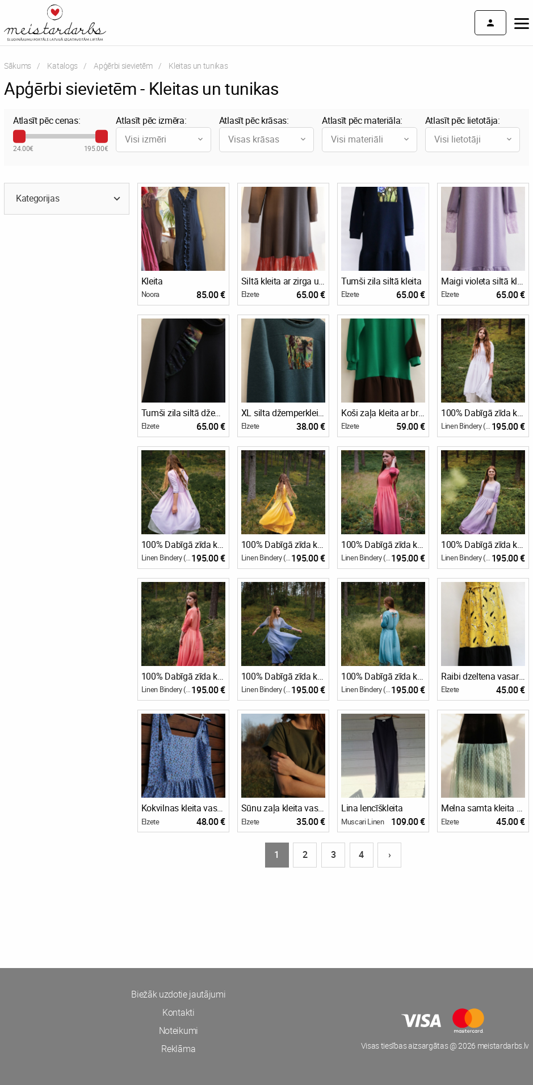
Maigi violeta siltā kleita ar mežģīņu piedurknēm (483, 281)
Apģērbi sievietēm (123, 65)
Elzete (250, 294)
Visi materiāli (370, 139)
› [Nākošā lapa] (389, 854)
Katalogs (62, 65)
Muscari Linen (362, 821)
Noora (150, 294)
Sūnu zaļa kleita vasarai (283, 808)
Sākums (17, 65)
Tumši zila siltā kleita (381, 281)
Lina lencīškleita (372, 808)
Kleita (152, 281)
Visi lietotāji (474, 139)
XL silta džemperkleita (283, 413)
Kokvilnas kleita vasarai (183, 808)
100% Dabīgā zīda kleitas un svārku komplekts (483, 413)
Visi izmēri (164, 139)
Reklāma (178, 1048)
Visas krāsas (268, 139)
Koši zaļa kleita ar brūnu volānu (383, 413)
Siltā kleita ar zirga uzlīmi (283, 281)
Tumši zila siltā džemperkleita (183, 413)
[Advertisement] (133, 911)
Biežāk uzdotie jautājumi (178, 994)
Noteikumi (178, 1030)
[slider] (19, 136)
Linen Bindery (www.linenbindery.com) (466, 426)
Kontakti (178, 1012)
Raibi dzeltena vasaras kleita (483, 676)
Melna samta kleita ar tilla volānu (483, 808)
